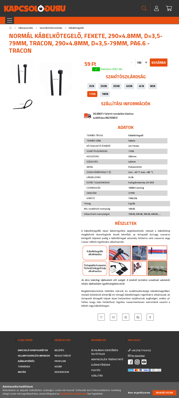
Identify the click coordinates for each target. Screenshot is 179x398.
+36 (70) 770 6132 (141, 350)
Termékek (24, 366)
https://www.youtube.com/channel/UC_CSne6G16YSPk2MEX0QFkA (144, 362)
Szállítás (97, 375)
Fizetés (95, 370)
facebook (130, 362)
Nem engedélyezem (139, 392)
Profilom (60, 361)
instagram (137, 362)
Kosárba (159, 62)
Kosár (58, 366)
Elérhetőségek (100, 364)
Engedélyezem (164, 392)
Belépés (59, 350)
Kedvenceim (62, 372)
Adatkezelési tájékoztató (107, 359)
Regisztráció (63, 355)
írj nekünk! (138, 356)
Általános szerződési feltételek (104, 352)
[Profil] (156, 8)
